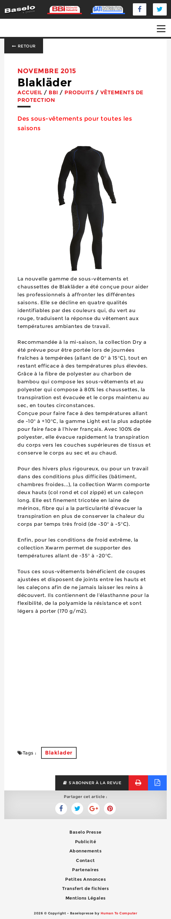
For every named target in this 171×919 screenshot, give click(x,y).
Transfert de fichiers (85, 888)
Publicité (85, 841)
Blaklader (59, 753)
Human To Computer (119, 913)
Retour (24, 46)
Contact (85, 860)
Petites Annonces (85, 879)
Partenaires (85, 869)
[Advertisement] (85, 677)
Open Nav (164, 24)
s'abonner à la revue (91, 782)
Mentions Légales (85, 898)
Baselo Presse (85, 832)
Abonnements (85, 850)
